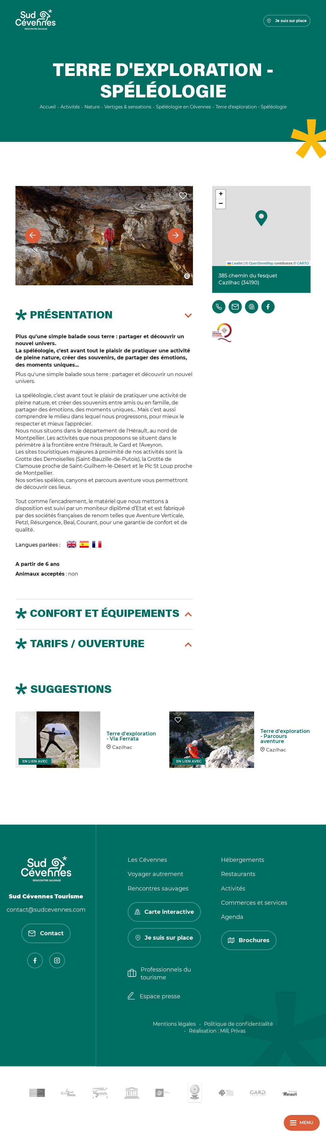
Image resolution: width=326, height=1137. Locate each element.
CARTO (303, 263)
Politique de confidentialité (238, 1024)
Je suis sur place (287, 20)
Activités (233, 888)
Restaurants (238, 874)
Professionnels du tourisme (159, 973)
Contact (46, 933)
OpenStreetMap (261, 263)
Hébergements (242, 859)
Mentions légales (174, 1024)
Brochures (249, 940)
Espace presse (154, 996)
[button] (261, 218)
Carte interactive (164, 911)
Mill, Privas (233, 1031)
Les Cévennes (147, 859)
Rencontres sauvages (158, 888)
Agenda (232, 917)
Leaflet (234, 263)
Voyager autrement (155, 874)
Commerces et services (254, 902)
